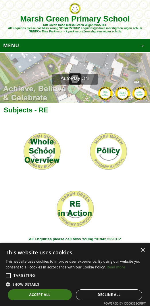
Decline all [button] (109, 294)
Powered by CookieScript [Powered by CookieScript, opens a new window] (124, 303)
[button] (8, 275)
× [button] (143, 250)
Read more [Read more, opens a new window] (116, 267)
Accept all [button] (40, 294)
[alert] (75, 274)
